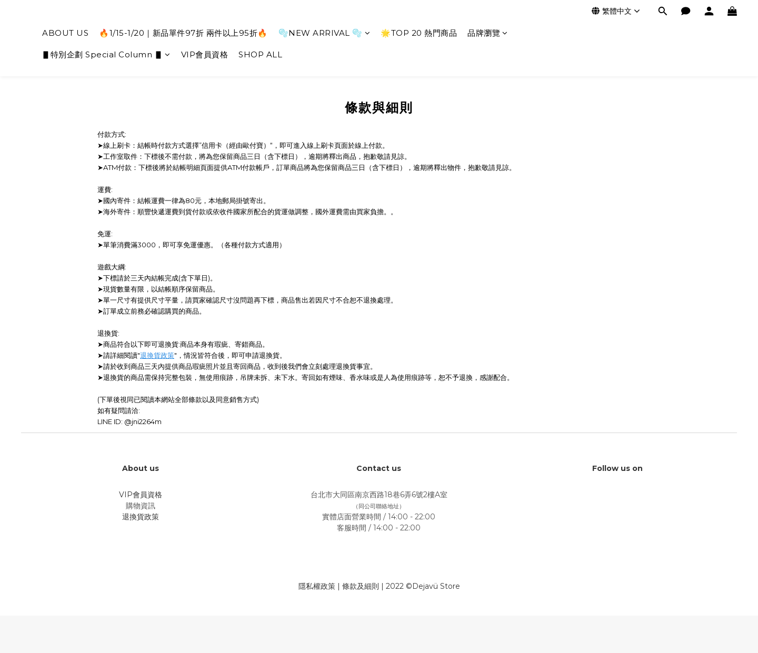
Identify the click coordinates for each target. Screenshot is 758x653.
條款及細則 (360, 586)
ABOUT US (65, 33)
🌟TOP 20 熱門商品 (419, 33)
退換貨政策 (157, 355)
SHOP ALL (260, 54)
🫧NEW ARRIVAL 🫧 (324, 33)
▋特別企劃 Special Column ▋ (106, 54)
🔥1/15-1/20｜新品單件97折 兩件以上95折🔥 (183, 33)
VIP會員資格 (204, 54)
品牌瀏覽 (487, 33)
